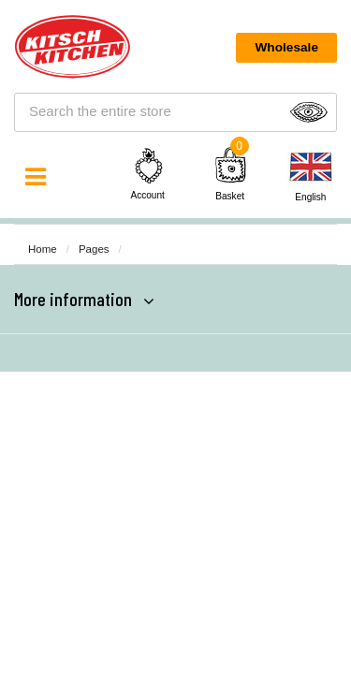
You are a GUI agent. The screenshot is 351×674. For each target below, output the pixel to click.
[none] (310, 176)
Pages (94, 249)
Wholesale (286, 47)
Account (149, 173)
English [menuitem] (310, 197)
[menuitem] (310, 176)
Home (42, 249)
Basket (229, 196)
